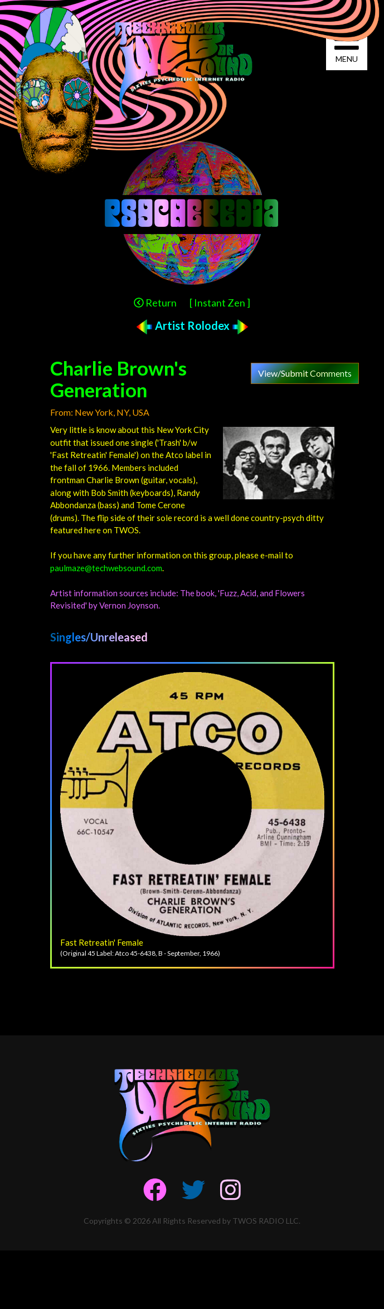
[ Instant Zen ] (219, 302)
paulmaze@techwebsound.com (106, 568)
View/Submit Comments (305, 373)
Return (155, 302)
